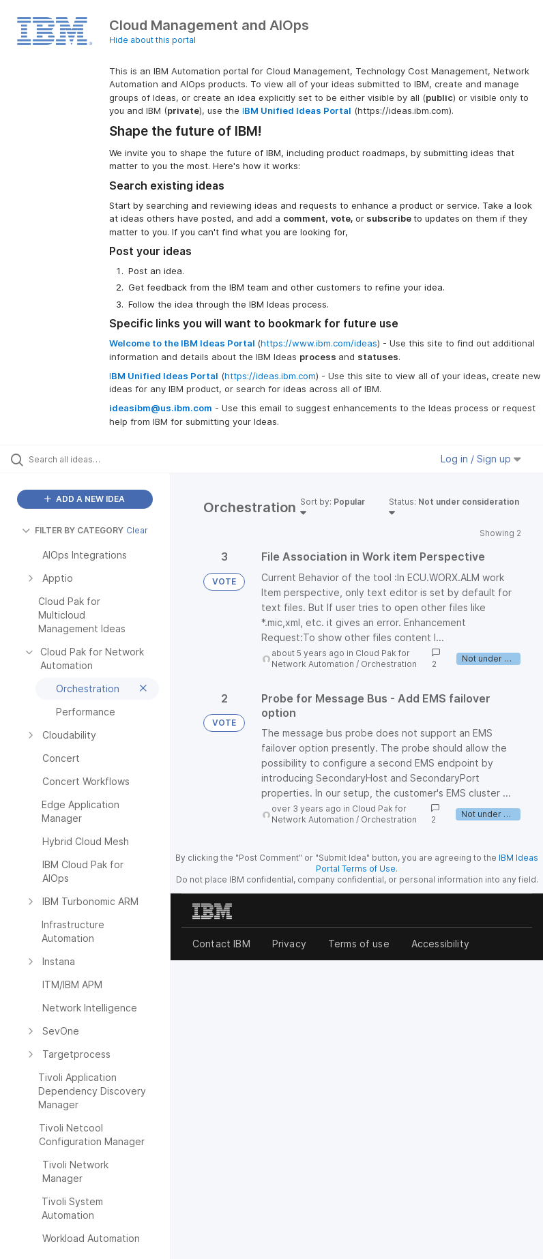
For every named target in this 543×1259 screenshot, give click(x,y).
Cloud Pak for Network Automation (341, 658)
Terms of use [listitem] (359, 943)
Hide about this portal (152, 40)
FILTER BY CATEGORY (72, 530)
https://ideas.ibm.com (270, 375)
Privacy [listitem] (289, 943)
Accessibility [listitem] (440, 943)
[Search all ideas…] (92, 459)
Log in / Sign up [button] (481, 458)
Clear (137, 530)
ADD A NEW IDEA (84, 499)
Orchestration (389, 664)
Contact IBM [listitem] (221, 943)
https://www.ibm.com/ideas (319, 343)
